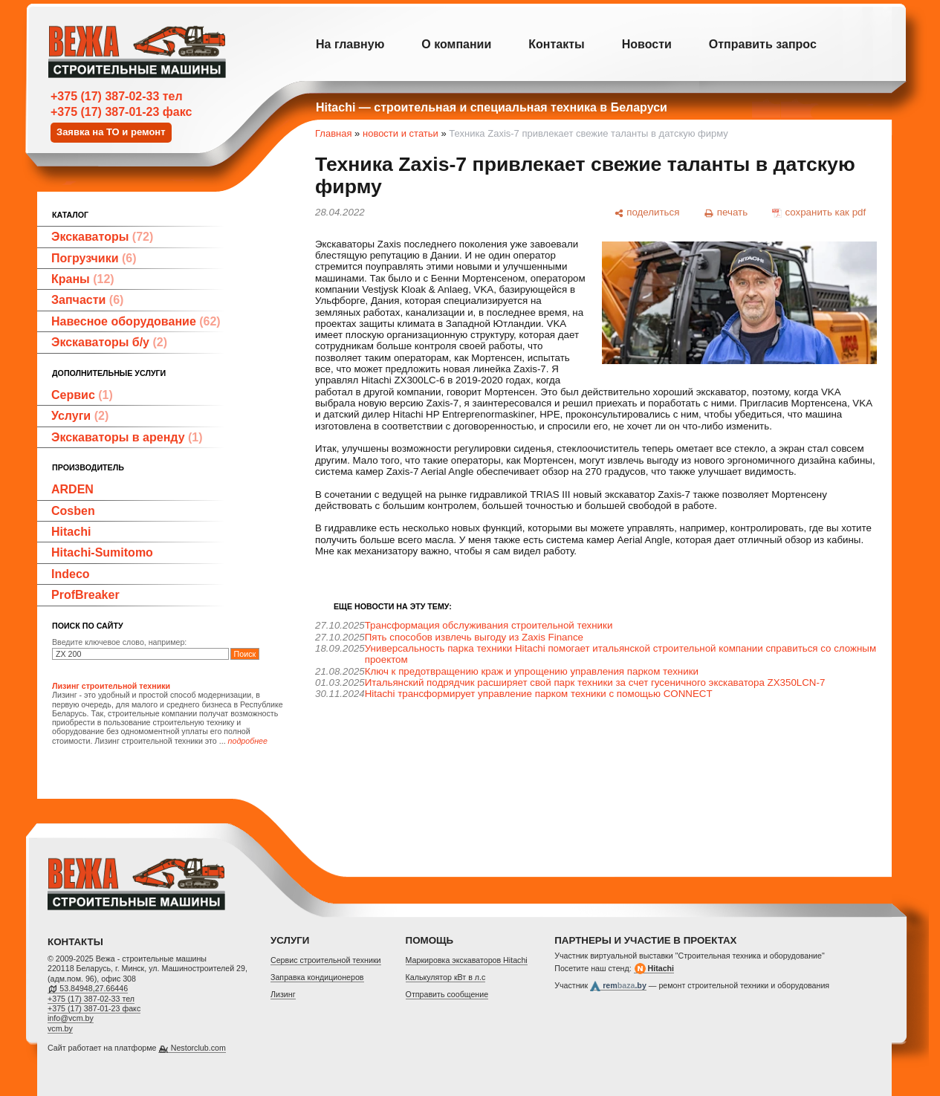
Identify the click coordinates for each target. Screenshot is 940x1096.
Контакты (556, 44)
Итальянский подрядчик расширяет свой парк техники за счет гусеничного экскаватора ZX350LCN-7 (595, 682)
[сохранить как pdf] (819, 212)
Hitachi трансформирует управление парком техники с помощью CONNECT (539, 693)
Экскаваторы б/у (109, 342)
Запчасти (87, 300)
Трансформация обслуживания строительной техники (489, 625)
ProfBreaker (85, 594)
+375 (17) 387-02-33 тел (117, 96)
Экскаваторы (102, 236)
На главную (350, 44)
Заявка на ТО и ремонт (111, 131)
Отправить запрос (763, 44)
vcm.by (60, 1028)
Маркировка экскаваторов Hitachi (467, 960)
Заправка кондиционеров (317, 977)
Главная (333, 133)
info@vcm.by (71, 1018)
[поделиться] (646, 212)
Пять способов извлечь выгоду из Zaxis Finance (474, 637)
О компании (456, 44)
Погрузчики (94, 258)
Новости (647, 44)
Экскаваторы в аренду (127, 437)
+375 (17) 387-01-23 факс (121, 112)
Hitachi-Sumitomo (102, 552)
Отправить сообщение (447, 994)
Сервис (82, 395)
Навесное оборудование (136, 321)
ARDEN (72, 489)
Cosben (73, 511)
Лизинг (283, 994)
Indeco (70, 574)
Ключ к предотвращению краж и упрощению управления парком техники (531, 671)
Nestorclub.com (198, 1047)
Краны (82, 279)
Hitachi (71, 531)
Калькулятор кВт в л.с (446, 977)
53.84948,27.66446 (93, 988)
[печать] (726, 212)
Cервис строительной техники (325, 960)
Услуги (79, 415)
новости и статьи (400, 133)
